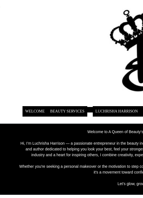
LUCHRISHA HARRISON (117, 111)
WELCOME (35, 111)
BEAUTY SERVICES (67, 111)
